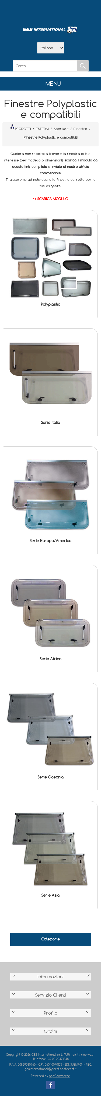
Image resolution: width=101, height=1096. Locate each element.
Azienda (36, 11)
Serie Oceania (50, 777)
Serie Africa (50, 658)
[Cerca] (45, 65)
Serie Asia (50, 895)
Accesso (78, 11)
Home (22, 11)
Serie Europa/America (50, 540)
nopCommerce (59, 1076)
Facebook (50, 1085)
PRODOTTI (21, 127)
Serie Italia (50, 422)
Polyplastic (50, 304)
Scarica (50, 11)
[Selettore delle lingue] (50, 47)
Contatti (64, 11)
